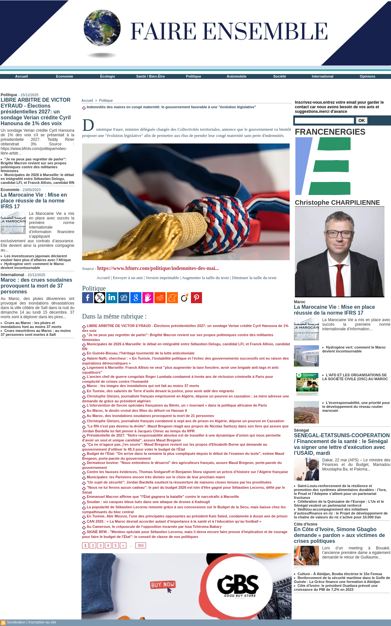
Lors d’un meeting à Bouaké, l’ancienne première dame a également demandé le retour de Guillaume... (356, 552)
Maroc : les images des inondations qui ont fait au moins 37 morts (140, 386)
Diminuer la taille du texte (254, 277)
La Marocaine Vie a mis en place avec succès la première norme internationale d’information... (356, 324)
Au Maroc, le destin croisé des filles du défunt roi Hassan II (134, 410)
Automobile (237, 76)
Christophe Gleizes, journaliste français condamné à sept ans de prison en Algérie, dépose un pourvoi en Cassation (183, 421)
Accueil (21, 76)
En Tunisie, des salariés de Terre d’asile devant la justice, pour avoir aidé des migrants (158, 391)
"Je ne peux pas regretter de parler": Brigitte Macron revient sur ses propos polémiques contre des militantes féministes (33, 165)
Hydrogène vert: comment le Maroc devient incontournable (32, 266)
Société (279, 76)
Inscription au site (42, 622)
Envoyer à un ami (128, 277)
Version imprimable (162, 277)
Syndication (16, 622)
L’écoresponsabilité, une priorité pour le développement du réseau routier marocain (356, 406)
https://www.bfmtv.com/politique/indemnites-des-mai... (158, 268)
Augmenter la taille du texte (205, 277)
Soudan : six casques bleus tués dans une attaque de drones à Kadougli (146, 502)
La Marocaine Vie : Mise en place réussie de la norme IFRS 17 (34, 200)
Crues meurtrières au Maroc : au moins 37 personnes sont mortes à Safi (36, 332)
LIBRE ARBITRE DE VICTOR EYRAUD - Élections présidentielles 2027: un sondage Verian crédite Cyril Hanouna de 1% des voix (36, 111)
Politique (193, 76)
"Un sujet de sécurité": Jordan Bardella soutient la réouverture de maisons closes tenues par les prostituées (176, 482)
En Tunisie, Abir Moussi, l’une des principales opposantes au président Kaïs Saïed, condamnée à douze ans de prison (184, 516)
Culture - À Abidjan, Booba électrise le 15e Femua (339, 574)
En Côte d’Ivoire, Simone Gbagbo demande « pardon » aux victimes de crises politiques (339, 535)
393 (140, 545)
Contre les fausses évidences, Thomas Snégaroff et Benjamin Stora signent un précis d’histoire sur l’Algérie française (185, 472)
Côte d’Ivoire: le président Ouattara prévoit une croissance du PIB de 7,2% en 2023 (336, 587)
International (322, 76)
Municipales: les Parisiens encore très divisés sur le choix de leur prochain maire (153, 477)
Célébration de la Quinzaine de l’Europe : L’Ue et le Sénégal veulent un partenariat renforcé (339, 503)
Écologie (107, 76)
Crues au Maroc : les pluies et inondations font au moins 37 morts (31, 325)
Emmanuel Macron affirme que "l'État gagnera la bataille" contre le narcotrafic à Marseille (160, 497)
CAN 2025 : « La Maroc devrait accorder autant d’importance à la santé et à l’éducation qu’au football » (171, 521)
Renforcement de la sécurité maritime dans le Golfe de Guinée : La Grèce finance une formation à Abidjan (342, 580)
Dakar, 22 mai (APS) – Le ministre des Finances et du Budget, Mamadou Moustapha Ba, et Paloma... (356, 464)
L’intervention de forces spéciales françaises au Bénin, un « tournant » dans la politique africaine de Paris (174, 405)
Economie (64, 76)
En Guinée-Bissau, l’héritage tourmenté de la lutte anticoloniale (138, 353)
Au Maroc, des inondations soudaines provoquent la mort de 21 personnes (148, 416)
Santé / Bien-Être (150, 76)
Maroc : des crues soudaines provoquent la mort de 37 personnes (36, 285)
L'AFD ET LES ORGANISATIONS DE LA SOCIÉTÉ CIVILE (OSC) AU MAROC (355, 377)
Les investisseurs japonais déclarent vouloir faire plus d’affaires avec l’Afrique (36, 258)
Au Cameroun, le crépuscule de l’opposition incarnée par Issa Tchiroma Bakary (152, 527)
